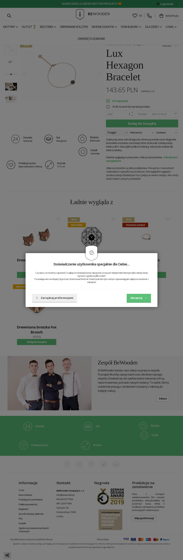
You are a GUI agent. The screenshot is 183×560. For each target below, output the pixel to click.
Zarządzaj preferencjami (54, 298)
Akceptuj (138, 298)
